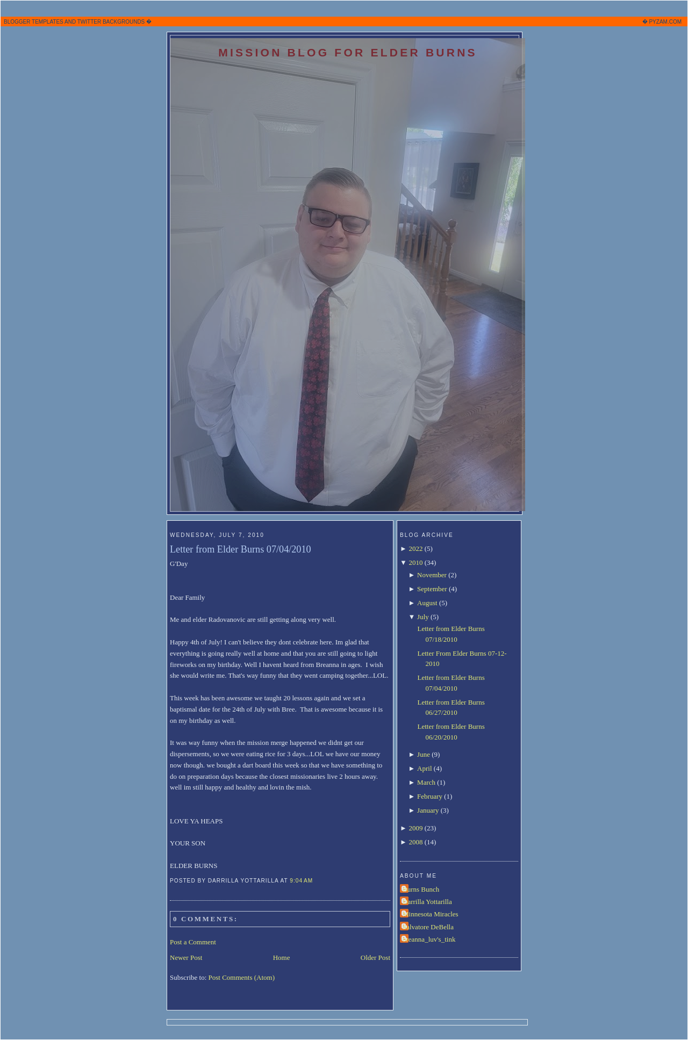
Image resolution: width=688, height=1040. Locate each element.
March (426, 782)
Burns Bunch (421, 889)
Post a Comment (193, 942)
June (423, 754)
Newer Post (186, 957)
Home (281, 957)
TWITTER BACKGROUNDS (111, 22)
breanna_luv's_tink (429, 939)
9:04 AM (301, 881)
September (432, 589)
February (429, 796)
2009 (415, 828)
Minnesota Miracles (430, 914)
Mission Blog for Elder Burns (347, 52)
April (424, 768)
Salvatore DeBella (428, 927)
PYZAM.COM (665, 22)
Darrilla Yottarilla (427, 902)
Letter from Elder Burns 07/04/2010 (240, 549)
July (423, 617)
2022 (415, 548)
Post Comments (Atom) (242, 977)
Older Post (375, 957)
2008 (415, 842)
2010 (415, 562)
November (432, 575)
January (428, 810)
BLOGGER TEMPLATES (33, 22)
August (427, 603)
